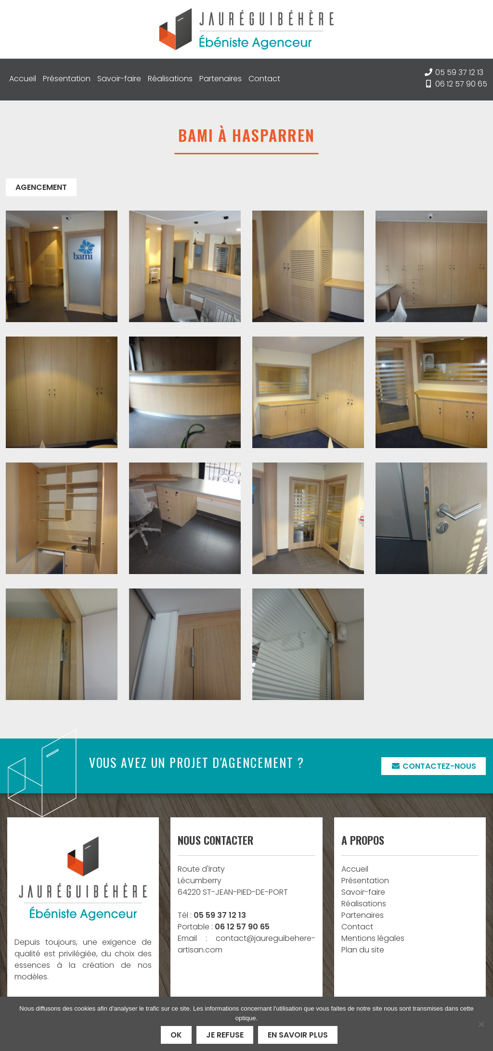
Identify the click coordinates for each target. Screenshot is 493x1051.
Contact (264, 78)
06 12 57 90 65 (461, 83)
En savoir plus (298, 1034)
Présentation (67, 78)
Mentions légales (372, 938)
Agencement (41, 187)
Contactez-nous (433, 766)
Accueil (22, 78)
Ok (176, 1034)
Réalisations (170, 78)
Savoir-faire (119, 78)
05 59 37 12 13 (459, 72)
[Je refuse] (481, 1024)
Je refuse (225, 1034)
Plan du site (362, 949)
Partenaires (220, 78)
